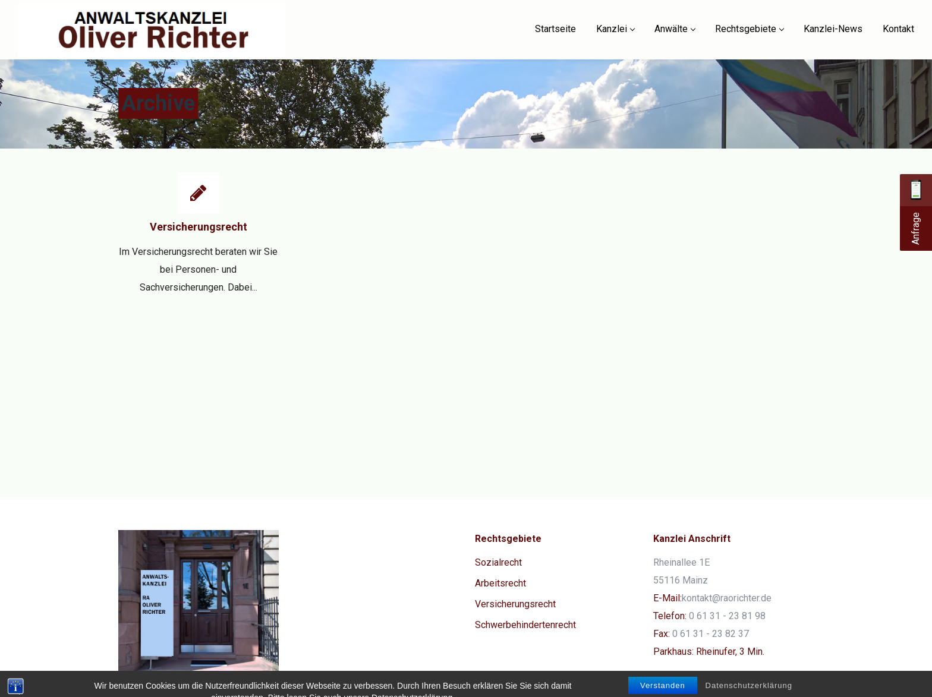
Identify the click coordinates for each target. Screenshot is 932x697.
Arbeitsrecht (500, 583)
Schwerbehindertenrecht (525, 624)
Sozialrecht (498, 562)
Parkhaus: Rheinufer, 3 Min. (708, 651)
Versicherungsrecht (198, 226)
